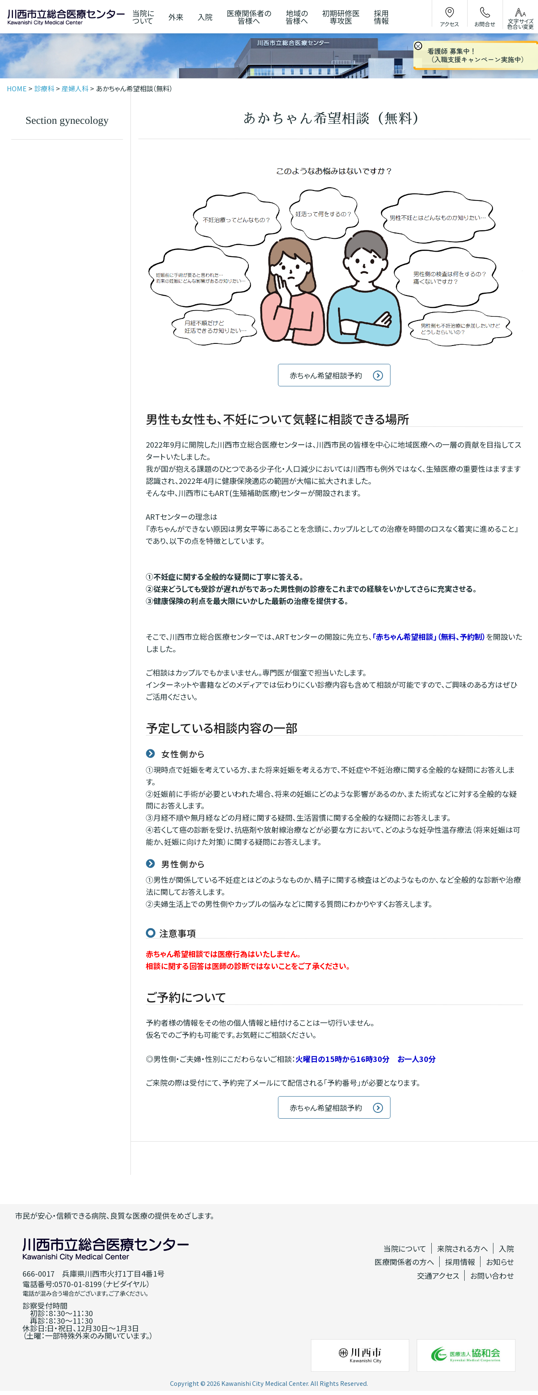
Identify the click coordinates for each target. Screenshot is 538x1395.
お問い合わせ (492, 1275)
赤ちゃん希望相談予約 (326, 375)
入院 (506, 1248)
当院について (404, 1248)
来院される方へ (462, 1248)
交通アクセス (438, 1275)
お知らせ (500, 1261)
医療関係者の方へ (404, 1261)
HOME (17, 88)
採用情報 (460, 1261)
